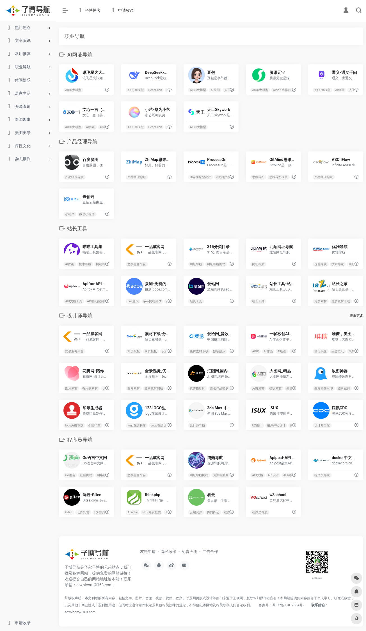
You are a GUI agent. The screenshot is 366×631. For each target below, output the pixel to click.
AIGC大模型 (73, 90)
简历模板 (133, 351)
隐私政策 (169, 551)
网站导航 (102, 264)
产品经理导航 (74, 177)
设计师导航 (197, 425)
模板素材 (275, 388)
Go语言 (70, 475)
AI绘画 (215, 90)
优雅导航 (321, 264)
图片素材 (71, 388)
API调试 (288, 475)
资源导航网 (220, 475)
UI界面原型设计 (200, 177)
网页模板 (151, 351)
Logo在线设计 (160, 425)
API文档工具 (73, 301)
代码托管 (100, 512)
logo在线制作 (136, 425)
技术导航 (85, 264)
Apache (132, 512)
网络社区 (103, 475)
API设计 (273, 475)
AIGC (255, 351)
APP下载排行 (282, 90)
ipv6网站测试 (152, 301)
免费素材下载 (340, 301)
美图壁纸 (337, 351)
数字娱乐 (219, 351)
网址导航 (196, 264)
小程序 (69, 214)
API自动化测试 (97, 301)
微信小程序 (87, 214)
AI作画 (90, 127)
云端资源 (196, 512)
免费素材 (321, 301)
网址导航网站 (216, 264)
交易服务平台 (136, 264)
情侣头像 (321, 351)
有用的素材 (90, 388)
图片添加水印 (324, 388)
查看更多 (356, 316)
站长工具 (196, 301)
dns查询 (133, 301)
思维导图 (258, 177)
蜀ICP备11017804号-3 (289, 605)
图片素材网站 (154, 388)
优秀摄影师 (197, 388)
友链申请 (148, 551)
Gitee (68, 512)
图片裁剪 (344, 388)
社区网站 (86, 475)
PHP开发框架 (152, 512)
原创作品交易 (219, 388)
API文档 (257, 475)
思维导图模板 (278, 177)
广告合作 (210, 551)
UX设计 (257, 425)
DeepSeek (155, 90)
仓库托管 (83, 512)
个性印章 (94, 425)
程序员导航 (322, 475)
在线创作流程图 (226, 177)
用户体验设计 (276, 425)
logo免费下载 (74, 425)
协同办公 (213, 512)
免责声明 (189, 551)
